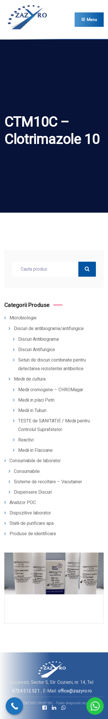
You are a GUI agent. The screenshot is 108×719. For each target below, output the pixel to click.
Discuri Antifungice (36, 349)
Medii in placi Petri (36, 400)
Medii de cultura (30, 379)
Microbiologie (23, 317)
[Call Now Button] (14, 706)
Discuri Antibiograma (38, 339)
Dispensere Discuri (33, 492)
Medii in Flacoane (35, 450)
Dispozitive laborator (30, 513)
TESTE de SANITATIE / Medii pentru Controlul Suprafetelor (54, 425)
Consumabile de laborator (35, 460)
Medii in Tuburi (32, 410)
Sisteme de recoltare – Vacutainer (48, 481)
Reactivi (26, 440)
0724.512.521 (26, 691)
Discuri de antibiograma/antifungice (49, 328)
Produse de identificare (33, 533)
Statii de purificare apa (32, 523)
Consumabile (27, 471)
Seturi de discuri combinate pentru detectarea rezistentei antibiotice (52, 364)
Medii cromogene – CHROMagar (50, 389)
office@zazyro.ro (75, 691)
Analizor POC (23, 502)
